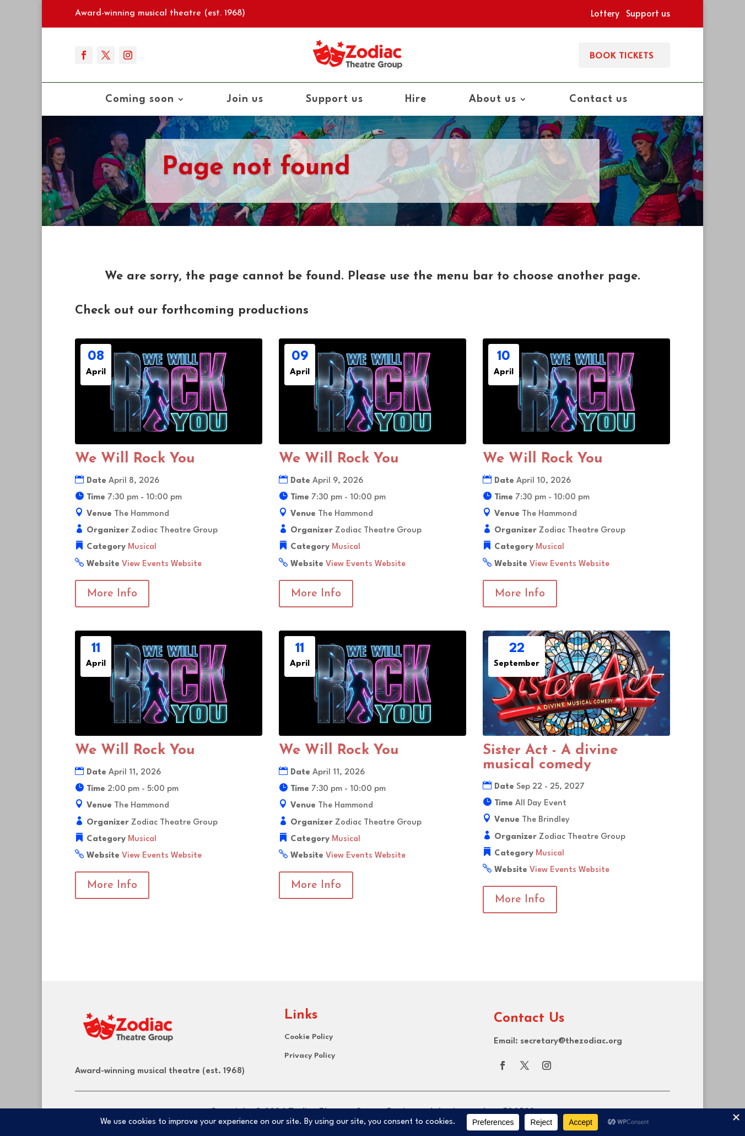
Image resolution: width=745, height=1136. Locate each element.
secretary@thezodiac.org (571, 1041)
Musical (142, 547)
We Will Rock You (135, 458)
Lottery (605, 13)
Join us (245, 99)
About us (492, 99)
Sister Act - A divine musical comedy (550, 757)
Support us (648, 13)
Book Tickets (622, 55)
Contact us (598, 99)
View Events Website (162, 564)
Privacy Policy (309, 1055)
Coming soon (139, 99)
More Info (112, 593)
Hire (416, 99)
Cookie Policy (308, 1037)
